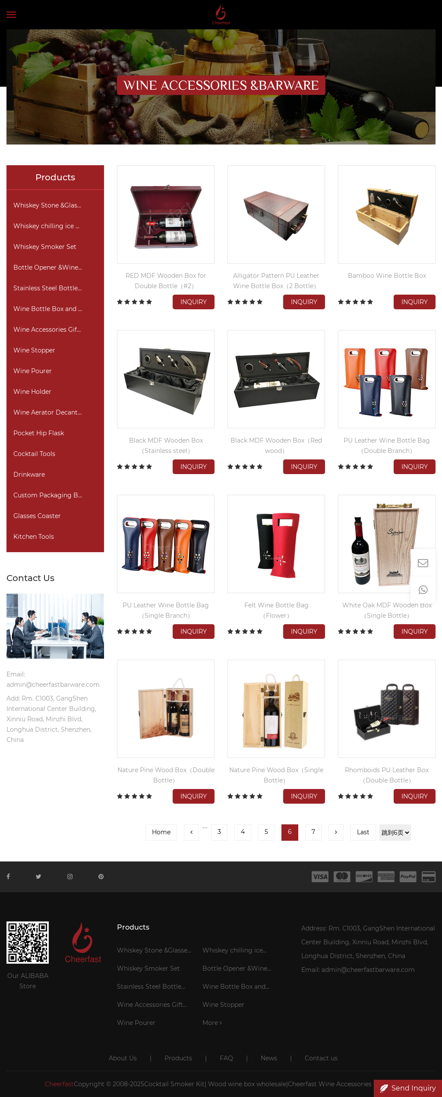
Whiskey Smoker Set (44, 247)
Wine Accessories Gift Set (52, 329)
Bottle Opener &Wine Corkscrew (58, 267)
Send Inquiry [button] (408, 1088)
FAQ (226, 1058)
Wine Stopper (34, 350)
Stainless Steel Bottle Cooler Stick (58, 288)
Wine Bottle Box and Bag (52, 309)
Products (178, 1058)
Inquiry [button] (193, 302)
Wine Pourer (32, 371)
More (212, 1023)
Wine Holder (32, 392)
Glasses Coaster (37, 516)
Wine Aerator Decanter (48, 412)
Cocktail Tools (34, 454)
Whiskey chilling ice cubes (53, 226)
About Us (123, 1058)
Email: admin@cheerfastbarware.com (358, 970)
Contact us (321, 1058)
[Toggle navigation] (11, 14)
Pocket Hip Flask (38, 433)
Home (161, 832)
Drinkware (29, 474)
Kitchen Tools (33, 537)
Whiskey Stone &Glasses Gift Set (58, 205)
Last (363, 832)
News (269, 1058)
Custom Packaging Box (49, 495)
